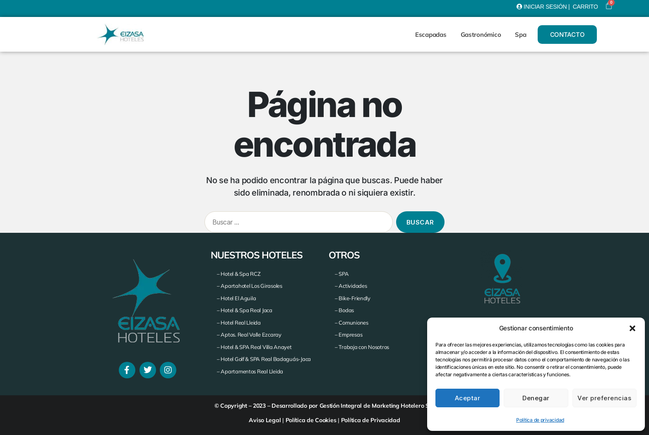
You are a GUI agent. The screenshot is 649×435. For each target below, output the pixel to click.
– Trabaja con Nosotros (362, 347)
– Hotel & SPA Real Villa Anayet (254, 347)
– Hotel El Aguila (236, 298)
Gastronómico (481, 34)
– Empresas (348, 334)
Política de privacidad (540, 420)
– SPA (342, 273)
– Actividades (351, 285)
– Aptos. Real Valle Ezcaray (249, 334)
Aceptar (468, 398)
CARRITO (585, 6)
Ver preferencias (604, 398)
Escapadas (431, 34)
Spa (520, 34)
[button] (632, 328)
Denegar (536, 398)
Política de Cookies (311, 420)
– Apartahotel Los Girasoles (249, 285)
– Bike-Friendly (352, 298)
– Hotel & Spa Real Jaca (244, 310)
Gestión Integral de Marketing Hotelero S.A (377, 405)
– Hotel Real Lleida (239, 322)
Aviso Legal (265, 420)
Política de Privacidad (370, 420)
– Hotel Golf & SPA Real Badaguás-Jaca (264, 359)
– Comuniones (351, 322)
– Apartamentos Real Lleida (250, 371)
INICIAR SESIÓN (545, 6)
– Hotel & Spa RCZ (238, 273)
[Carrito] (609, 5)
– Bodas (344, 310)
